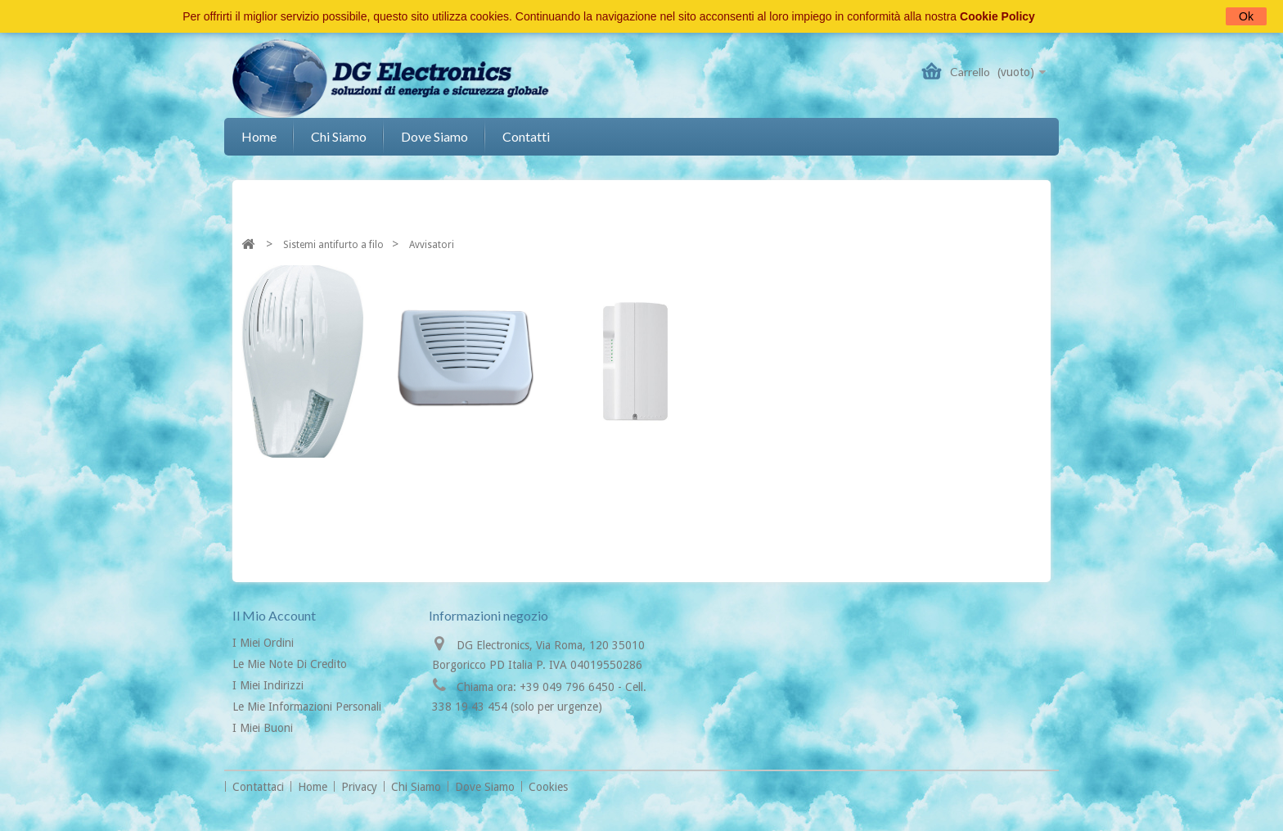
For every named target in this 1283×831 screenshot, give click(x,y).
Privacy (360, 786)
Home (259, 136)
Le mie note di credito (289, 664)
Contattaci (259, 786)
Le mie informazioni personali (306, 706)
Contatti (526, 136)
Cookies (548, 786)
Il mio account (274, 615)
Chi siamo (339, 136)
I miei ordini (263, 642)
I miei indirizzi (268, 685)
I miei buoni (262, 727)
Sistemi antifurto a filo (333, 245)
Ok (1246, 16)
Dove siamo (434, 136)
